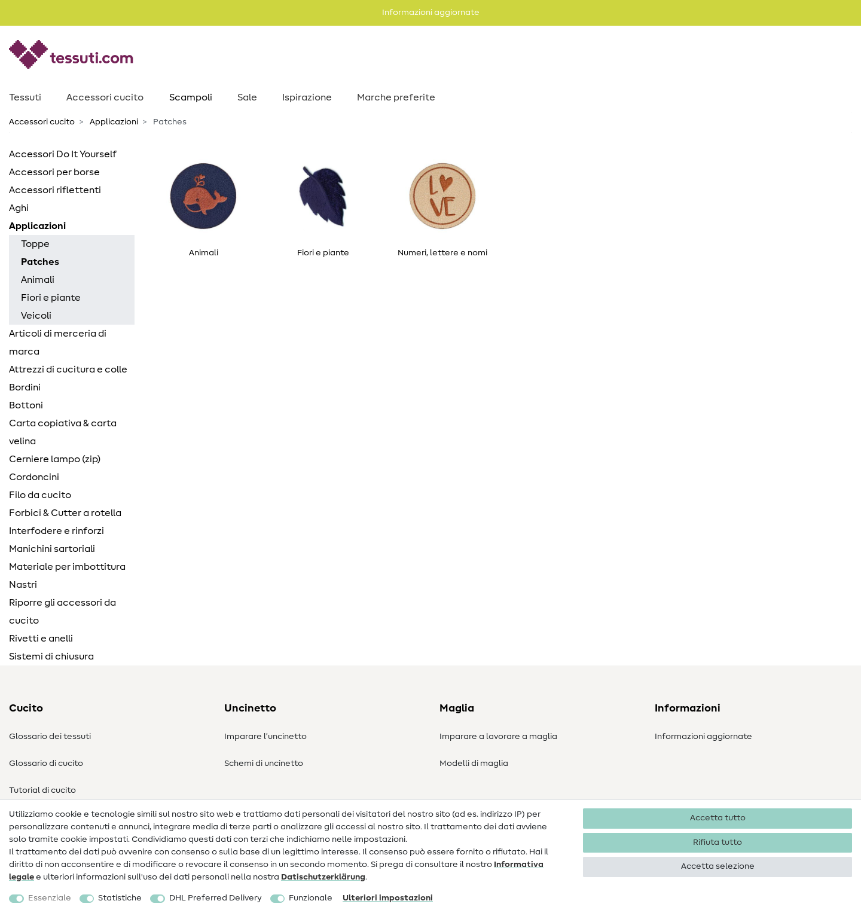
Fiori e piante (51, 298)
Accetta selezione (718, 866)
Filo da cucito (40, 495)
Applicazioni (113, 122)
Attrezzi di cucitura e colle (68, 369)
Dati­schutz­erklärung (323, 877)
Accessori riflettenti (55, 190)
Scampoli (190, 97)
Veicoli (36, 315)
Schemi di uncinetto (263, 763)
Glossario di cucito (46, 763)
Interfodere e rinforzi (56, 531)
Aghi (19, 208)
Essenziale (49, 898)
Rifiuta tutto (717, 842)
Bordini (25, 387)
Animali (37, 280)
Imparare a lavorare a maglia (498, 736)
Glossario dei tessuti (50, 736)
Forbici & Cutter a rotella (65, 513)
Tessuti (25, 97)
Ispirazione (307, 97)
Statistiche (120, 898)
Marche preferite (396, 97)
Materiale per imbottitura (67, 567)
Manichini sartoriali (52, 549)
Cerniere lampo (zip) (54, 459)
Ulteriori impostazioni (388, 898)
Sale (247, 97)
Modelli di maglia (473, 763)
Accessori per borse (54, 172)
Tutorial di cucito (42, 790)
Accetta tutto (718, 818)
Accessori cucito (105, 97)
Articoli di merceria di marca (57, 342)
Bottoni (26, 405)
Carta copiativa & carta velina (63, 432)
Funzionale (310, 898)
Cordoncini (34, 477)
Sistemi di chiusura (51, 656)
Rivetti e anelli (41, 638)
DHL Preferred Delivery (215, 898)
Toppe (35, 244)
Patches (40, 262)
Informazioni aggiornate (703, 736)
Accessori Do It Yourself (63, 154)
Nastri (23, 585)
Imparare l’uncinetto (265, 736)
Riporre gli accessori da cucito (62, 611)
